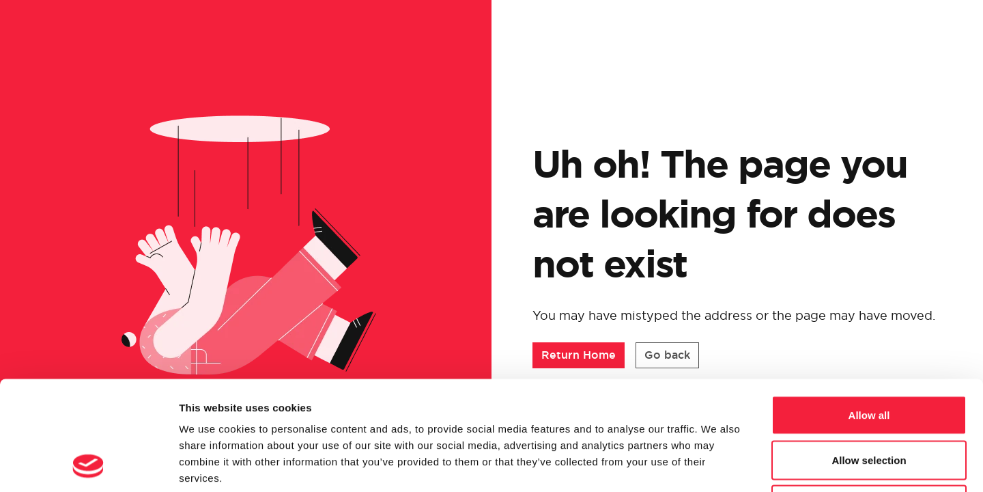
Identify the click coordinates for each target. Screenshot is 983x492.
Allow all (869, 312)
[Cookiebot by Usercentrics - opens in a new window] (88, 465)
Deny (869, 402)
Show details (716, 465)
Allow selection (868, 358)
